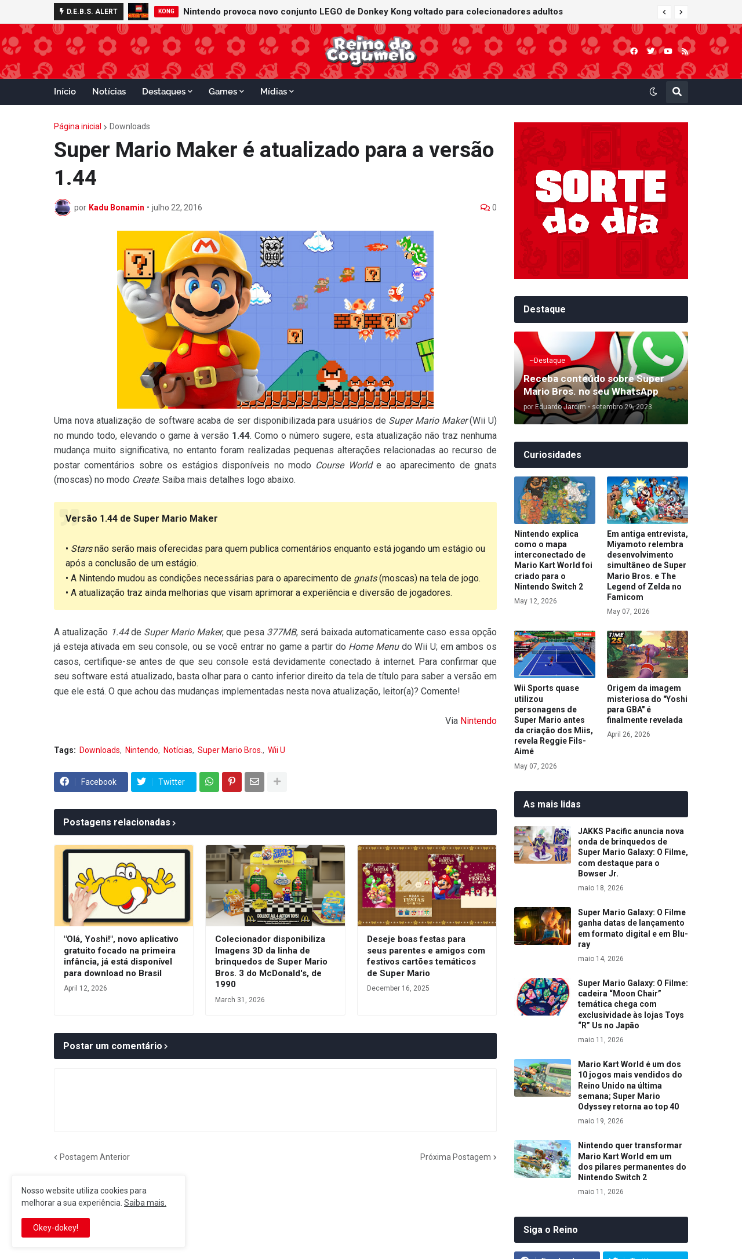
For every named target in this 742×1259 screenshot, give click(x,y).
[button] (664, 12)
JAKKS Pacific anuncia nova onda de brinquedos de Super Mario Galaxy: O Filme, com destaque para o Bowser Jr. (633, 852)
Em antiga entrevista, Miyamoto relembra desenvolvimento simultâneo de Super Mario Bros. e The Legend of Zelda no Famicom (647, 565)
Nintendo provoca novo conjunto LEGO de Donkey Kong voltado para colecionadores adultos (373, 11)
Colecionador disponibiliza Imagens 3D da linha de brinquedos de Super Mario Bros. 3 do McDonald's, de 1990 (271, 961)
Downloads (130, 126)
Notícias (177, 750)
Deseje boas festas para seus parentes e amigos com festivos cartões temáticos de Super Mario (426, 956)
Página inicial (77, 126)
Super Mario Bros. (230, 750)
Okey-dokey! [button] (55, 1227)
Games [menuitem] (223, 91)
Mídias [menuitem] (273, 91)
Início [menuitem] (65, 91)
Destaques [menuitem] (164, 91)
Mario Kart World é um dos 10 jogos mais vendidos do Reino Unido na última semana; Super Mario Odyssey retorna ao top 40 (630, 1085)
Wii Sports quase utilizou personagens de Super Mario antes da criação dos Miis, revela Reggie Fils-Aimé (553, 719)
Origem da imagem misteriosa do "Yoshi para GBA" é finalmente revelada (647, 704)
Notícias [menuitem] (109, 91)
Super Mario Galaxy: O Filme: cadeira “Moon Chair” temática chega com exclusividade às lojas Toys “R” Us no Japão (633, 1004)
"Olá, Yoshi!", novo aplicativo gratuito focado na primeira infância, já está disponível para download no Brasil (121, 956)
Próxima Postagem (455, 1157)
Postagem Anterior (95, 1157)
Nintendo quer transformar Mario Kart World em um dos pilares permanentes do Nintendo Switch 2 (632, 1161)
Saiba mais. (145, 1202)
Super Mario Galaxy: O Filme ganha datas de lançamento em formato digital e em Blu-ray (633, 928)
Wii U (276, 750)
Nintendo (478, 720)
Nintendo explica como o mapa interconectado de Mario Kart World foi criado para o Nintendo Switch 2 (553, 560)
